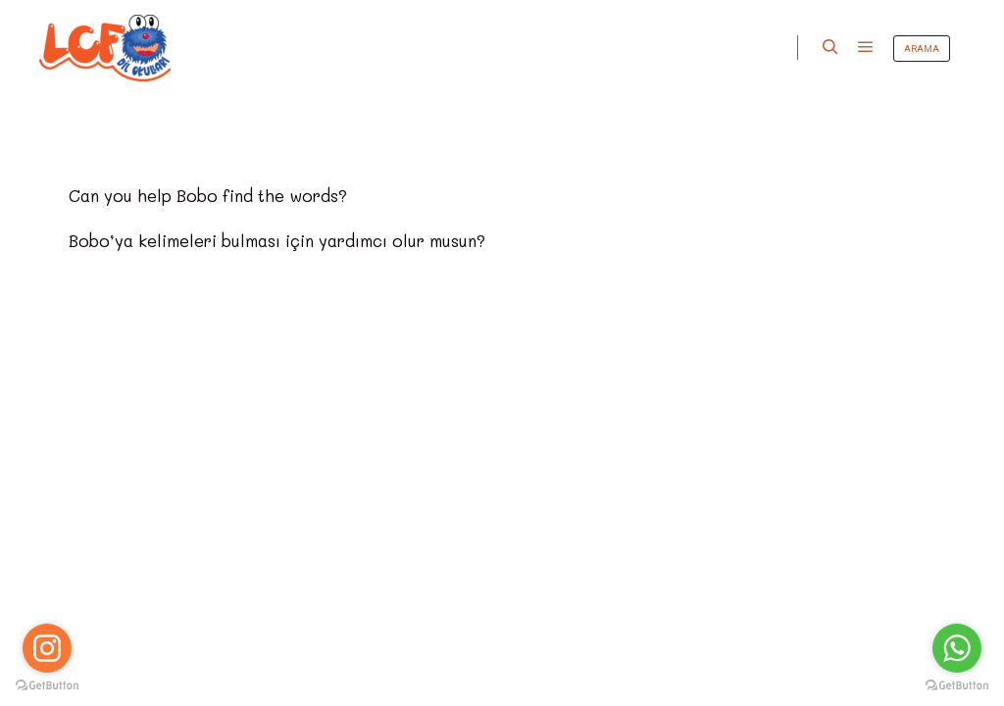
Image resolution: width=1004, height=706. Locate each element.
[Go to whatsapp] (956, 648)
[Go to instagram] (47, 648)
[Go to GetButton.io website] (957, 686)
